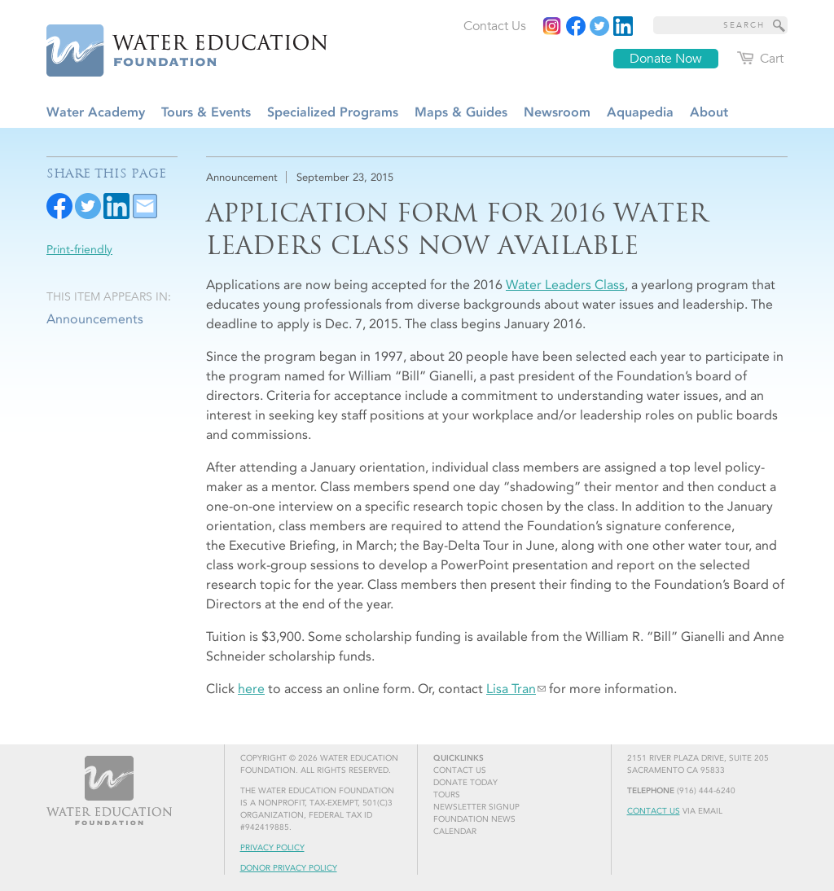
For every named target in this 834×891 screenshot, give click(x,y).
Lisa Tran (511, 688)
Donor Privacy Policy (288, 868)
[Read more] (623, 26)
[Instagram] (552, 26)
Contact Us (653, 811)
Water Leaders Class (565, 284)
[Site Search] (779, 25)
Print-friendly (79, 250)
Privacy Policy (272, 848)
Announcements (94, 319)
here (251, 688)
